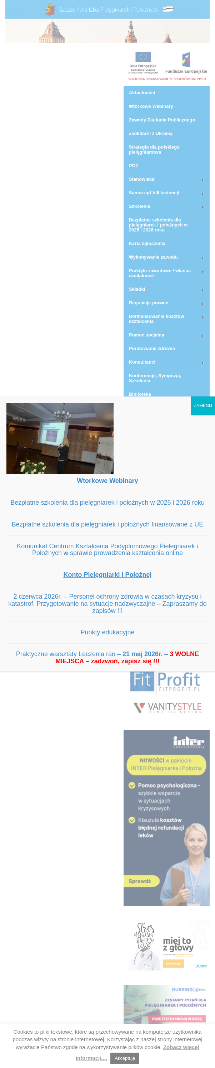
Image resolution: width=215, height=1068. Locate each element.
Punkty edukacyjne (107, 632)
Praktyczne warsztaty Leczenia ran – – (107, 657)
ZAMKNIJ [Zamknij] (203, 405)
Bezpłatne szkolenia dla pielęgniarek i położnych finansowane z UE (107, 524)
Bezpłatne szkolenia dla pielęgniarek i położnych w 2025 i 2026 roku (107, 502)
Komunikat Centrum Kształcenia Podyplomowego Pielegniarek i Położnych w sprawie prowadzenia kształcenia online (107, 550)
